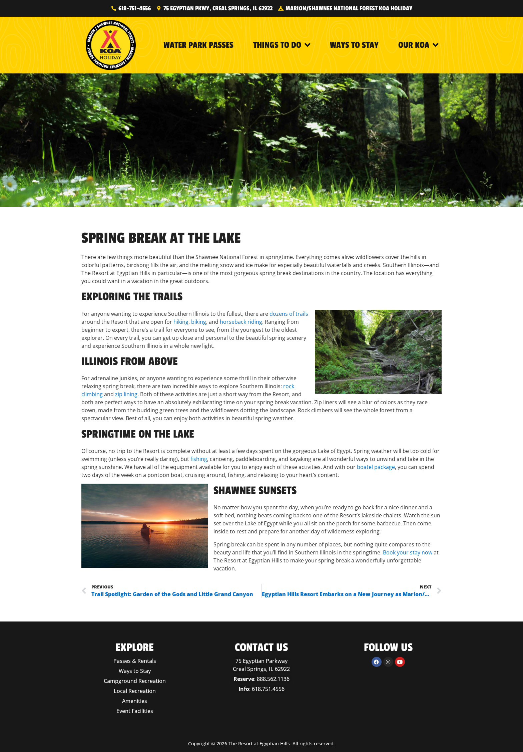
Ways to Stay (354, 45)
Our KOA (418, 45)
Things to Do (282, 45)
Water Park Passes (198, 45)
